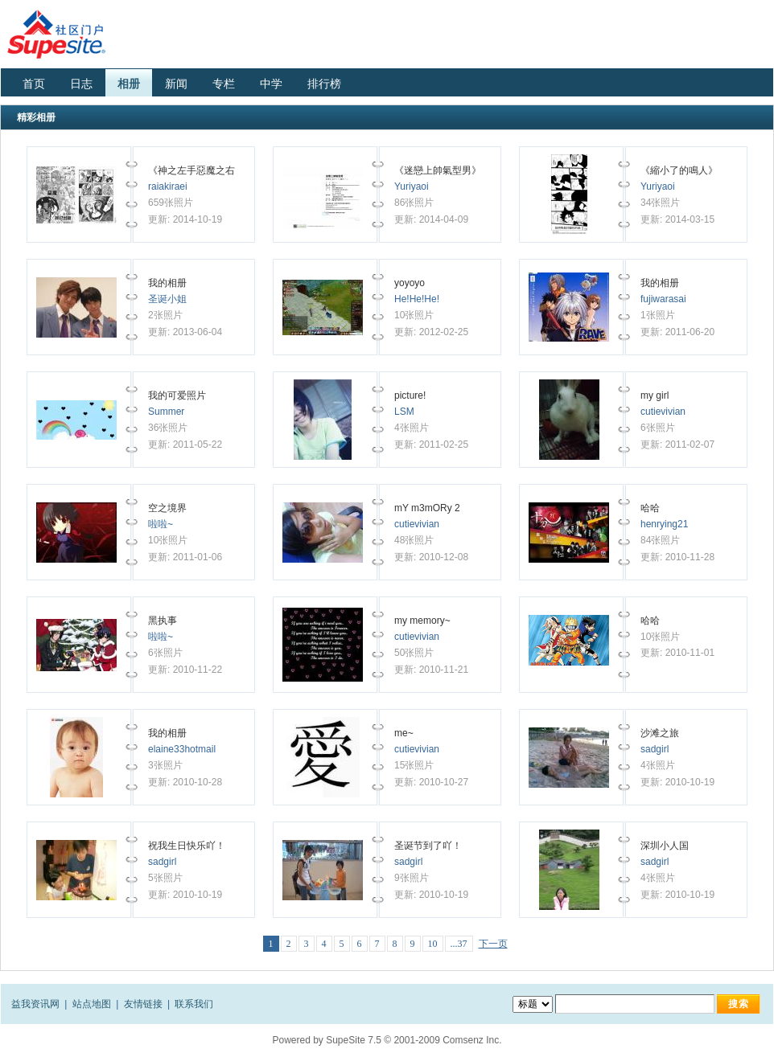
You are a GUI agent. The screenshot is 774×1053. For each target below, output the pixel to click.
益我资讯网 (35, 1004)
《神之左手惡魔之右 (192, 170)
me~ (404, 733)
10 (433, 943)
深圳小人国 (664, 845)
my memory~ (422, 620)
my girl (654, 395)
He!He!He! (416, 299)
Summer (166, 411)
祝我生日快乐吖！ (186, 845)
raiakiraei (167, 186)
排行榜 (324, 83)
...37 (459, 943)
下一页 (493, 943)
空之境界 (167, 508)
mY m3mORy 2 (427, 508)
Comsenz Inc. (472, 1040)
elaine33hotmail (182, 749)
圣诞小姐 (167, 299)
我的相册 (167, 283)
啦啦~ (160, 524)
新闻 (176, 83)
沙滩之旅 (659, 733)
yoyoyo (409, 283)
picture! (410, 395)
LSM (404, 411)
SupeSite (345, 1040)
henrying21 (664, 524)
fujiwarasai (663, 299)
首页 (34, 83)
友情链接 (143, 1004)
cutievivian (662, 411)
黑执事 (162, 620)
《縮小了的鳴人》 (679, 170)
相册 (128, 83)
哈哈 (650, 508)
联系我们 (194, 1004)
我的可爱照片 (177, 395)
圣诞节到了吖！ (428, 845)
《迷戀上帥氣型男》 (437, 170)
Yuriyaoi (411, 186)
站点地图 (91, 1004)
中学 (271, 83)
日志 (81, 83)
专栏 (223, 83)
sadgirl (654, 749)
